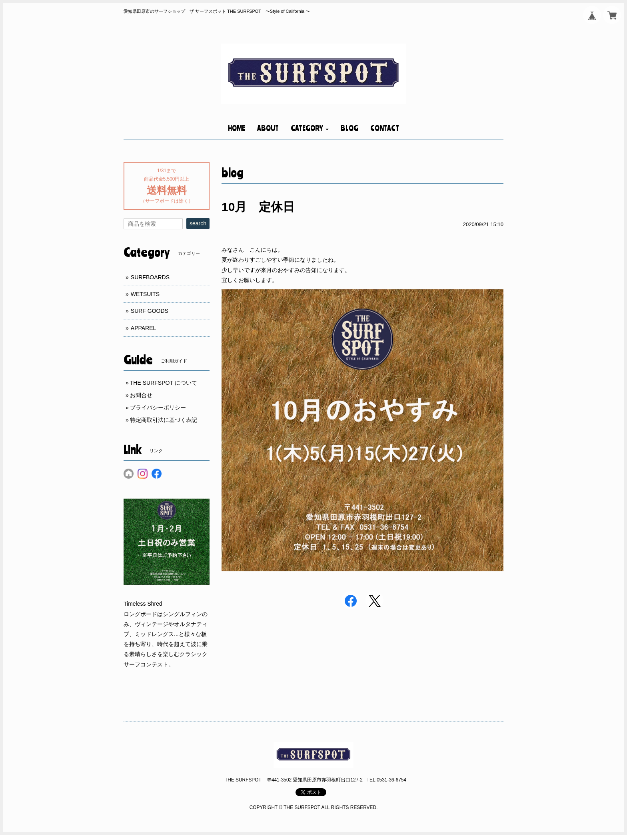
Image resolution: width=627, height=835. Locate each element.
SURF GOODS (149, 311)
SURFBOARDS (150, 277)
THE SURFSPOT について (163, 383)
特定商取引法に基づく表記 (163, 420)
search (198, 223)
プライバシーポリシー (158, 407)
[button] (310, 128)
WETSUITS (145, 294)
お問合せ (141, 395)
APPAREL (143, 328)
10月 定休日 (258, 206)
